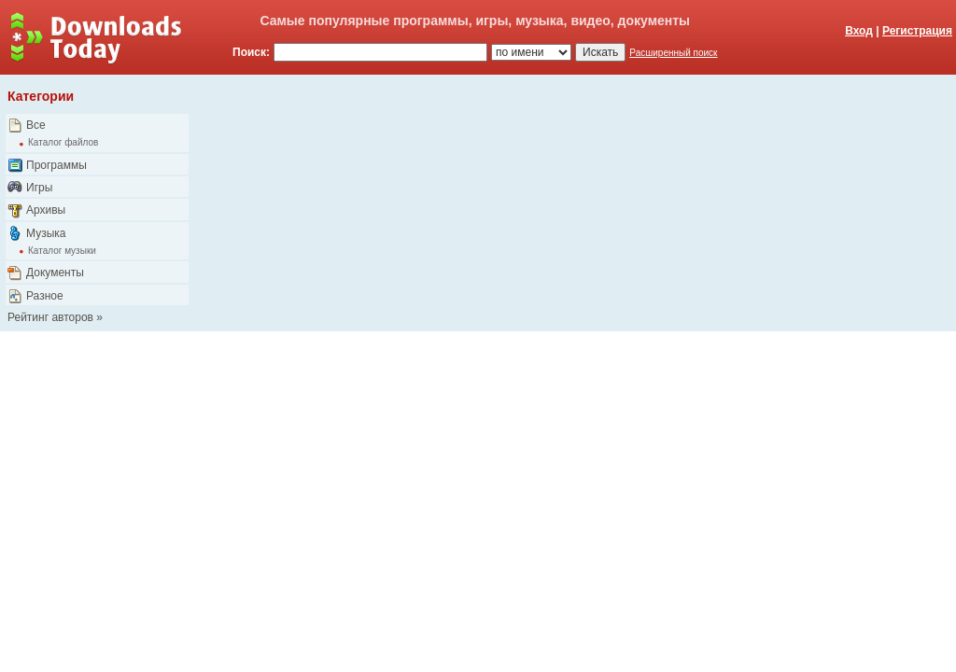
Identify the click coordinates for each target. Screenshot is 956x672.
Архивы (45, 210)
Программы (56, 165)
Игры (39, 187)
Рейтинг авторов (50, 317)
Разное (44, 295)
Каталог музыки (62, 250)
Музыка (45, 233)
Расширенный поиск (673, 53)
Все (36, 125)
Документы (55, 272)
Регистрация (917, 30)
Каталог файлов (63, 142)
